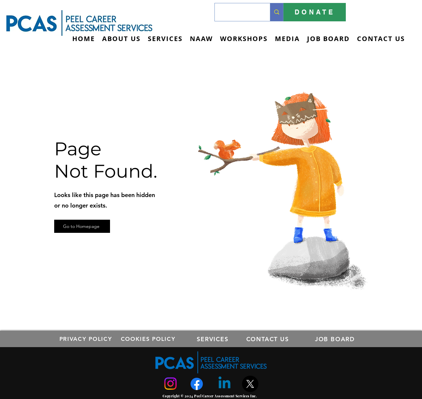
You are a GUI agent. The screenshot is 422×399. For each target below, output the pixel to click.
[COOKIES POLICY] (149, 339)
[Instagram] (170, 383)
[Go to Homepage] (82, 226)
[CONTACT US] (268, 339)
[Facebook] (197, 384)
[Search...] (237, 12)
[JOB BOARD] (336, 339)
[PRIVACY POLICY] (86, 339)
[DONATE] (314, 12)
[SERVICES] (213, 339)
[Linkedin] (224, 383)
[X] (250, 384)
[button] (165, 39)
